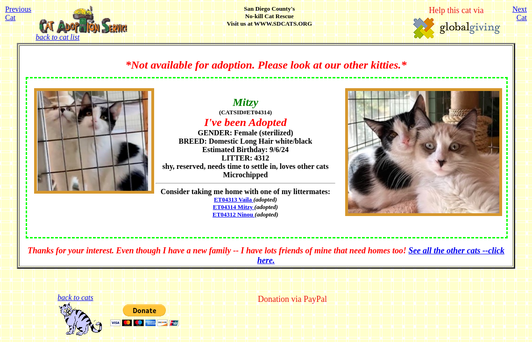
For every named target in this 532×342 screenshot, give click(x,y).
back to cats (75, 297)
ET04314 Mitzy (234, 206)
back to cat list (81, 34)
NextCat (519, 13)
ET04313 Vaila (234, 199)
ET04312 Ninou (234, 214)
